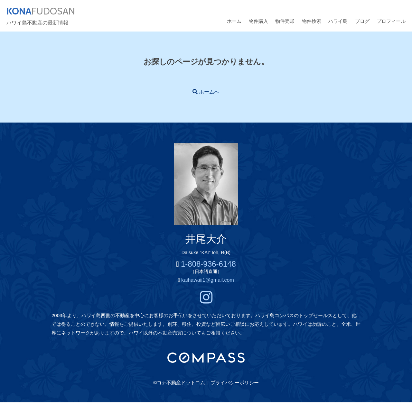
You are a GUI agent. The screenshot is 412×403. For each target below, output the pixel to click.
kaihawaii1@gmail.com (207, 280)
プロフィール (391, 21)
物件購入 (258, 21)
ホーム (234, 21)
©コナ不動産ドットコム (179, 383)
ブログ (362, 21)
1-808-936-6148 (208, 264)
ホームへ (209, 92)
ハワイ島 (338, 21)
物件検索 (311, 21)
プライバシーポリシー (235, 383)
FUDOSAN (43, 11)
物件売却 (285, 21)
